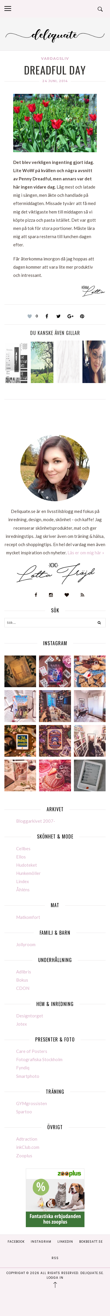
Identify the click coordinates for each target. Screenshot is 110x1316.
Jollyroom (25, 944)
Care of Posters (31, 1051)
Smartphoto (27, 1076)
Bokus (22, 980)
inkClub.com (27, 1147)
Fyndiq (22, 1067)
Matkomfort (28, 917)
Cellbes (23, 848)
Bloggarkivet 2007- (35, 821)
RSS (55, 1258)
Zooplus (24, 1155)
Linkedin (65, 1241)
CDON (22, 988)
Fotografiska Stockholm (39, 1059)
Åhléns (23, 889)
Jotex (21, 1024)
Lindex (22, 881)
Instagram (41, 1241)
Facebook (16, 1241)
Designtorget (29, 1015)
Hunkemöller (28, 873)
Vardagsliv (55, 58)
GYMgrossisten (31, 1103)
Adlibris (23, 971)
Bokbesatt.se (91, 1241)
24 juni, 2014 (55, 81)
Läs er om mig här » (85, 552)
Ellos (21, 856)
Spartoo (24, 1111)
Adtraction (26, 1138)
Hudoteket (26, 865)
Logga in (55, 1278)
